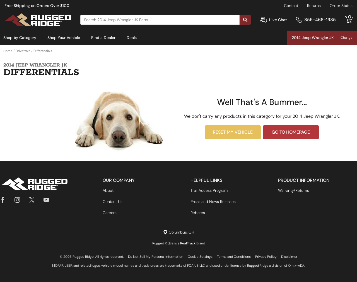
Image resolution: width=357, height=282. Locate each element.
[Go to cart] (349, 20)
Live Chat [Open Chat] (278, 20)
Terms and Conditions (234, 256)
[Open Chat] (263, 20)
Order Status (341, 5)
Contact (291, 5)
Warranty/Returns (293, 190)
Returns (314, 5)
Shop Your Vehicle (63, 37)
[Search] (160, 20)
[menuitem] (20, 38)
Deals (132, 37)
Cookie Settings (200, 256)
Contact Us (112, 201)
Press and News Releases (213, 201)
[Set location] (178, 232)
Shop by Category (19, 37)
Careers (110, 212)
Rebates (197, 212)
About (108, 190)
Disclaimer (289, 256)
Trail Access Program (209, 190)
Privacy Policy (266, 256)
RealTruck (188, 243)
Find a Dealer (103, 37)
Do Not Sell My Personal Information (155, 256)
